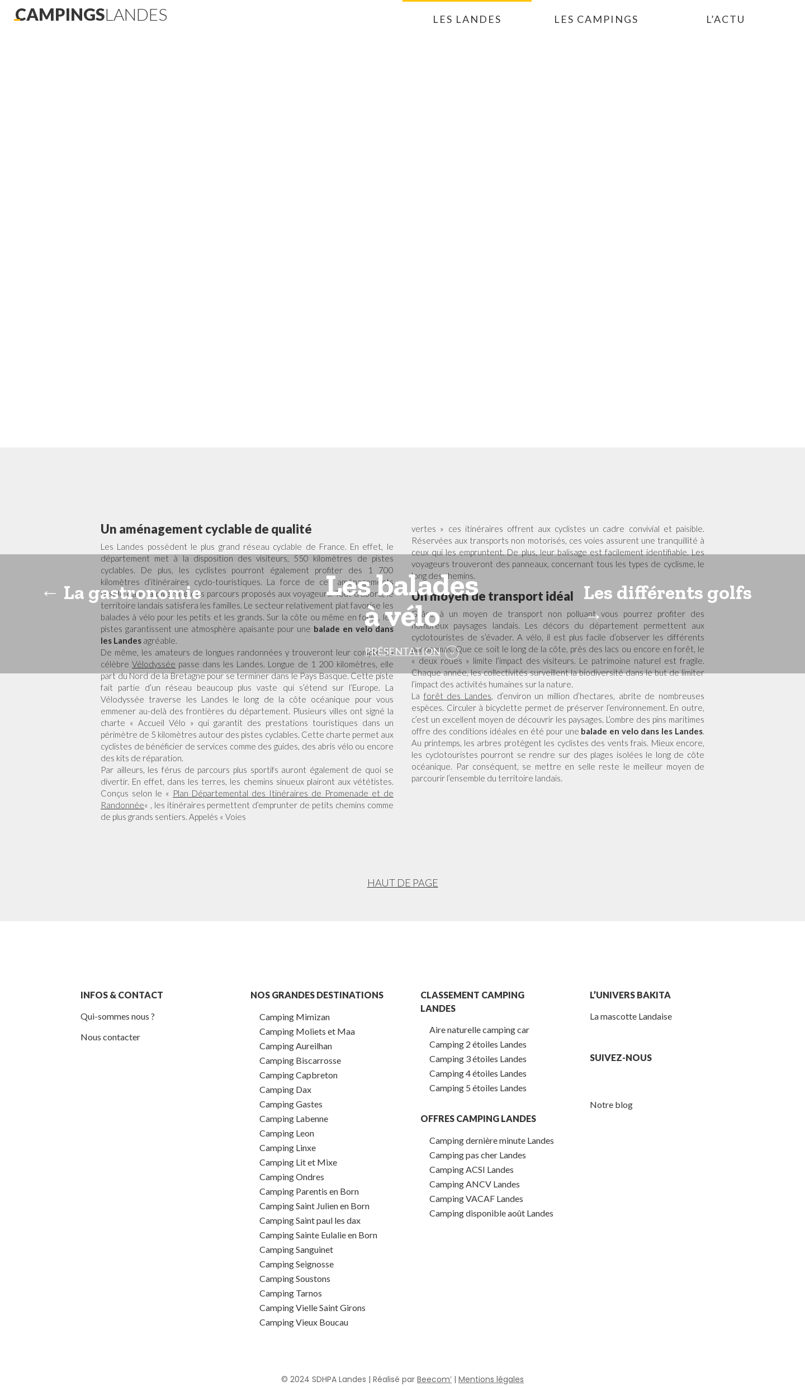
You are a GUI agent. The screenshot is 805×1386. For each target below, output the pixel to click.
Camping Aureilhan (295, 1045)
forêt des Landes (457, 696)
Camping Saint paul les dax (310, 1220)
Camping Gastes (291, 1104)
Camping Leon (286, 1133)
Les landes (467, 19)
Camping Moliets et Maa (307, 1031)
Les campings (596, 19)
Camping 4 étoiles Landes (478, 1073)
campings (91, 14)
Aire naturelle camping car (479, 1029)
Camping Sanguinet (296, 1249)
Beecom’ (434, 1379)
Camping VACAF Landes (476, 1198)
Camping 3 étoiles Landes (478, 1058)
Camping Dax (285, 1089)
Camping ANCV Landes (474, 1183)
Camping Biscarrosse (300, 1060)
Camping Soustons (294, 1278)
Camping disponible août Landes (491, 1213)
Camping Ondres (291, 1176)
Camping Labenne (293, 1118)
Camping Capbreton (298, 1074)
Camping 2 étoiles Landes (478, 1044)
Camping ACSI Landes (471, 1169)
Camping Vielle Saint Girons (312, 1307)
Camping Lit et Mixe (298, 1162)
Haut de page (402, 882)
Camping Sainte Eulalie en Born (318, 1234)
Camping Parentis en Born (309, 1191)
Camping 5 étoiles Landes (478, 1087)
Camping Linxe (287, 1147)
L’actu (725, 19)
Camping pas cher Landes (477, 1154)
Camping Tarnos (290, 1293)
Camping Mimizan (294, 1016)
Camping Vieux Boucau (303, 1322)
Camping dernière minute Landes (491, 1140)
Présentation (402, 651)
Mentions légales (491, 1379)
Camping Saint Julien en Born (314, 1205)
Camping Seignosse (296, 1263)
